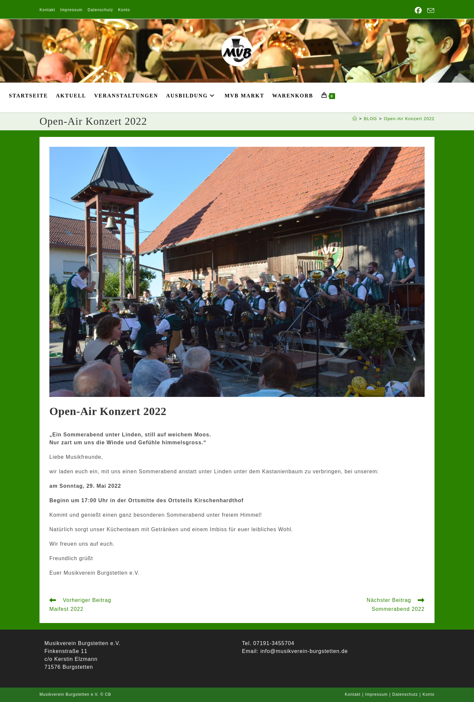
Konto (124, 10)
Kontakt (47, 10)
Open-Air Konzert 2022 (409, 118)
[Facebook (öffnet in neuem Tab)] (418, 10)
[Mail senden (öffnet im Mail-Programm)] (429, 10)
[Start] (355, 118)
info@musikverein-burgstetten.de (303, 651)
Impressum (71, 10)
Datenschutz (100, 10)
